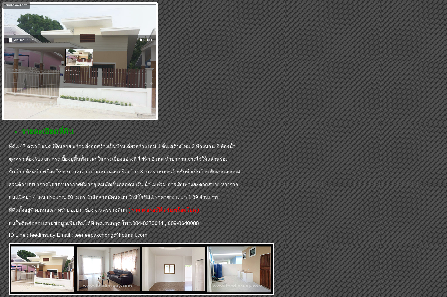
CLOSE (148, 40)
